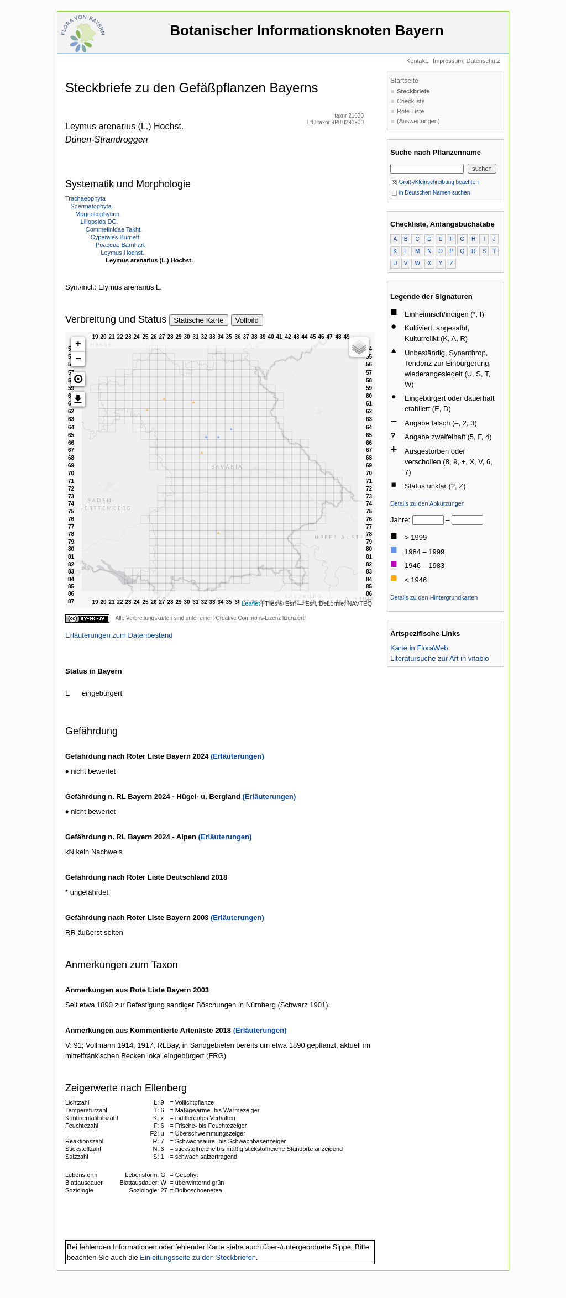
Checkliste (411, 101)
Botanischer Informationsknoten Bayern (307, 35)
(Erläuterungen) (237, 756)
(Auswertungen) (418, 121)
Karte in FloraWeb (419, 648)
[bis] (467, 520)
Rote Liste (410, 111)
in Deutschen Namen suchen (430, 193)
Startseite (404, 81)
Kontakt (416, 60)
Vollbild (247, 320)
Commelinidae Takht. (114, 229)
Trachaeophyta (85, 198)
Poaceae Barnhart (120, 244)
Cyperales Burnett (115, 237)
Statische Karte (198, 320)
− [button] (78, 359)
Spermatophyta (91, 206)
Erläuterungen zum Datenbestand (118, 635)
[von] (428, 520)
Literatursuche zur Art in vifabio (439, 658)
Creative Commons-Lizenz (248, 618)
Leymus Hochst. (122, 252)
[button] (78, 379)
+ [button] (78, 344)
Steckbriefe (413, 91)
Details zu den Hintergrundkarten (434, 597)
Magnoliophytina (97, 214)
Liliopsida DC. (99, 221)
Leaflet (251, 603)
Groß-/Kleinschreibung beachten (435, 182)
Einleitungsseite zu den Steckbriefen (198, 1257)
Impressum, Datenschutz (466, 60)
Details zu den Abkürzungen (427, 503)
